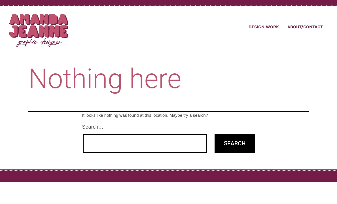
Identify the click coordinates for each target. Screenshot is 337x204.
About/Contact (305, 26)
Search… (92, 127)
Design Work (264, 26)
